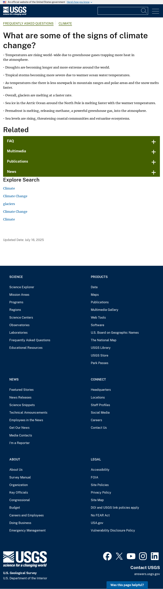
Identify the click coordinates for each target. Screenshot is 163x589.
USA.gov (97, 523)
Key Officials (18, 492)
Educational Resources (25, 348)
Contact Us (99, 428)
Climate (65, 23)
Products (99, 277)
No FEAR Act (100, 515)
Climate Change (15, 196)
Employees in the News (26, 420)
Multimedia (16, 151)
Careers (96, 420)
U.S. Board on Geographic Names (115, 332)
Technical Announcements (28, 412)
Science (16, 277)
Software (97, 325)
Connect (98, 379)
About (14, 459)
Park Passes (99, 363)
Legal (96, 459)
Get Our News (19, 428)
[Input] (123, 11)
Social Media (100, 412)
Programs (16, 302)
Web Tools (98, 317)
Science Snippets (22, 405)
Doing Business (20, 523)
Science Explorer (21, 287)
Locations (98, 397)
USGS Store (99, 355)
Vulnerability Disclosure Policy (113, 530)
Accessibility (100, 470)
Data (94, 287)
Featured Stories (21, 390)
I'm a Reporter (19, 443)
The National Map (103, 340)
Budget (14, 507)
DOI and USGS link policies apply (115, 507)
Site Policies (100, 485)
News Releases (20, 397)
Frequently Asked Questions (28, 23)
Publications (17, 161)
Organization (18, 485)
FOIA (94, 477)
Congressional (19, 500)
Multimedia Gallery (104, 310)
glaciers (9, 204)
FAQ (10, 141)
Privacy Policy (101, 492)
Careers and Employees (26, 515)
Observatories (19, 325)
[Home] (14, 14)
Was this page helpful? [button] (127, 585)
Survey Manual (20, 477)
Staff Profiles (100, 405)
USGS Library (101, 348)
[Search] (144, 11)
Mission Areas (19, 295)
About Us (16, 470)
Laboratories (18, 332)
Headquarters (101, 390)
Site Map (97, 500)
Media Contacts (20, 435)
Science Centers (21, 317)
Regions (15, 310)
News (11, 172)
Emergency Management (27, 530)
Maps (95, 295)
